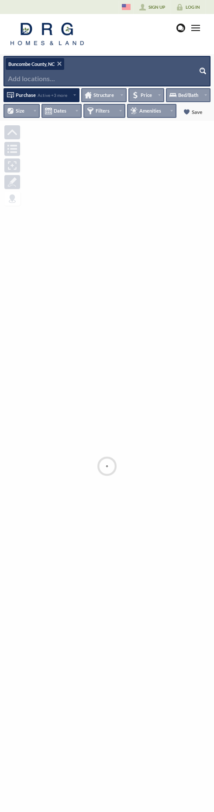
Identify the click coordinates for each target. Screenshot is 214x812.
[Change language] (126, 7)
